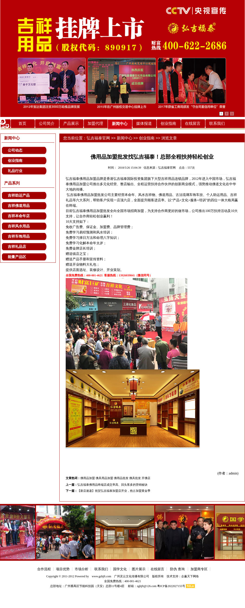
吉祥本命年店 (19, 216)
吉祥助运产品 (19, 195)
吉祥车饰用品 (19, 236)
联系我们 (217, 123)
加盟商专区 (199, 569)
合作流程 (44, 569)
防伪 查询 (177, 569)
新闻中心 (119, 124)
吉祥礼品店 (17, 247)
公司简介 (46, 123)
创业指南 (168, 123)
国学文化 (120, 569)
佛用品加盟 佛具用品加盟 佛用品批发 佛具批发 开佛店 (115, 478)
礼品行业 (15, 171)
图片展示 (138, 569)
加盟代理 (95, 123)
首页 (22, 123)
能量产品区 (17, 257)
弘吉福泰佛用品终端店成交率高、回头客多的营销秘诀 (112, 484)
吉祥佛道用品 (19, 206)
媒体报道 (144, 123)
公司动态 (15, 150)
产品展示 (71, 123)
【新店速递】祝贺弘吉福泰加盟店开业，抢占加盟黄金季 (113, 490)
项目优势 (63, 569)
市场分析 (81, 569)
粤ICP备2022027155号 (171, 586)
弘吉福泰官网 (98, 138)
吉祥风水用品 (19, 226)
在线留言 (192, 123)
